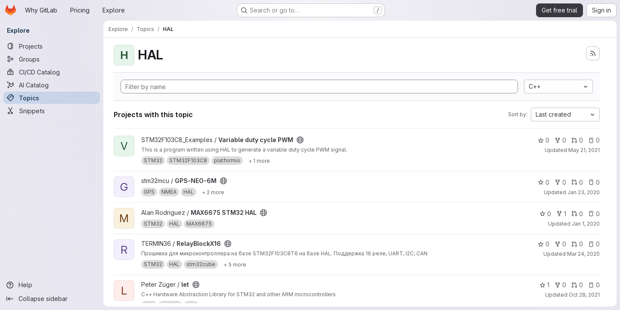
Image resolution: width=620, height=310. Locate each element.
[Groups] (51, 59)
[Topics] (51, 98)
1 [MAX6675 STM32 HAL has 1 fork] (561, 213)
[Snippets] (51, 111)
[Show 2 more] (213, 192)
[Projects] (51, 46)
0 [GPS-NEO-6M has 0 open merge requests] (577, 182)
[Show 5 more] (235, 264)
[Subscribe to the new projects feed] (593, 53)
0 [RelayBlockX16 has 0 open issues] (594, 244)
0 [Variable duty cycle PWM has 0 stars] (543, 140)
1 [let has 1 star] (544, 284)
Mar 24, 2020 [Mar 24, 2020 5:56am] (583, 254)
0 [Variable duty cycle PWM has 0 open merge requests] (577, 140)
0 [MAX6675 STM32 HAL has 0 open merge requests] (577, 213)
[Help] (51, 285)
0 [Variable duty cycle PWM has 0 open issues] (594, 140)
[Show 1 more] (259, 160)
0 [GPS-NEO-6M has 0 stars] (543, 182)
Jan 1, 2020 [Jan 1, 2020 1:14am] (586, 223)
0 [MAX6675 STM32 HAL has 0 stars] (545, 213)
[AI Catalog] (51, 85)
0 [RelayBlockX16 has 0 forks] (560, 244)
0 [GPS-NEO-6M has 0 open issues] (594, 182)
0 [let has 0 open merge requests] (577, 284)
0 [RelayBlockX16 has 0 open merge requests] (577, 244)
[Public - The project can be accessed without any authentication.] (300, 139)
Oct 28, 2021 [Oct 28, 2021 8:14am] (584, 294)
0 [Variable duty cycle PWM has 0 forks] (560, 140)
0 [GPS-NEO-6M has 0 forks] (560, 182)
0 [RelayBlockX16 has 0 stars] (543, 244)
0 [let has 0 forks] (560, 284)
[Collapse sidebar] (51, 299)
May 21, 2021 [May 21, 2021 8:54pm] (584, 150)
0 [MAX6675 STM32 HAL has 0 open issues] (594, 213)
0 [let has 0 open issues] (594, 284)
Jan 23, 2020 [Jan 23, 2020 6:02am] (583, 192)
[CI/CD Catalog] (51, 72)
